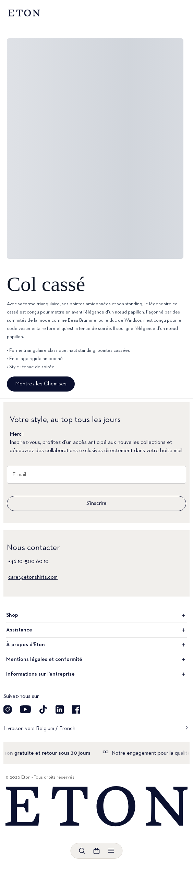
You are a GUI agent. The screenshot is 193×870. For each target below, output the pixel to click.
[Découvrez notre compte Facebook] (76, 709)
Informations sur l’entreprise (96, 674)
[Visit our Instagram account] (7, 709)
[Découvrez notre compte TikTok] (43, 709)
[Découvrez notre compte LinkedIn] (60, 709)
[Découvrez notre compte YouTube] (25, 709)
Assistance (96, 630)
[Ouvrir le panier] (97, 851)
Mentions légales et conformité (96, 659)
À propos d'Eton (96, 644)
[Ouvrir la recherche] (82, 851)
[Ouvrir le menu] (111, 851)
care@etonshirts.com (33, 577)
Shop (96, 615)
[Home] (96, 806)
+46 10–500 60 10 (28, 561)
